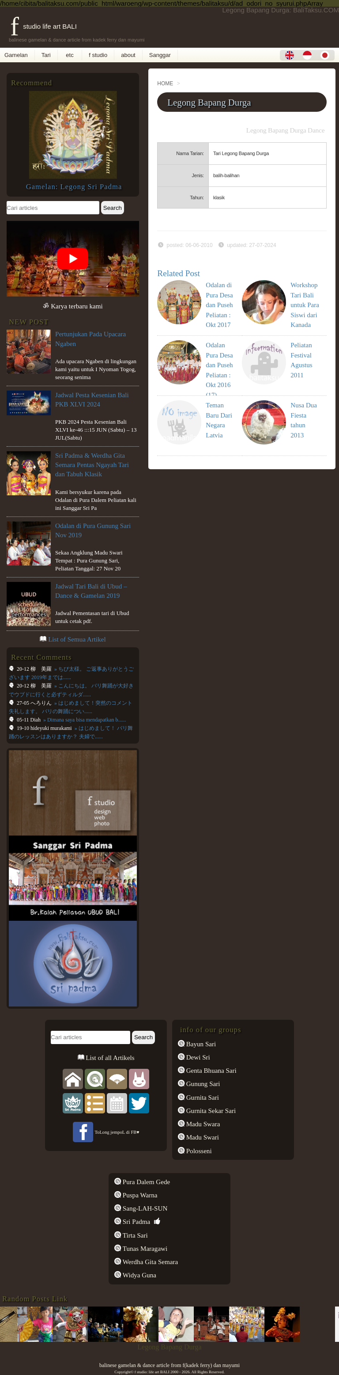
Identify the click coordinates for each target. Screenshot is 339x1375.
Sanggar (160, 55)
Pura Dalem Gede (145, 1181)
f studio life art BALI (43, 26)
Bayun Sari (200, 1044)
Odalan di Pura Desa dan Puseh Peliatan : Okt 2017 (219, 304)
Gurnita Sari (202, 1097)
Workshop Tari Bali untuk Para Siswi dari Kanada (304, 304)
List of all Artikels (109, 1057)
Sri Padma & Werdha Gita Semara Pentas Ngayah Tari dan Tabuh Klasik (92, 465)
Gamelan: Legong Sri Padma (74, 186)
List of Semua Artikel (77, 639)
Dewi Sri (197, 1057)
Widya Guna (138, 1275)
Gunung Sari (202, 1083)
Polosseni (198, 1151)
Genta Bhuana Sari (211, 1070)
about (128, 55)
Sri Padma (135, 1221)
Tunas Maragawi (144, 1248)
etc (69, 55)
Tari (46, 55)
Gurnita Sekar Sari (210, 1110)
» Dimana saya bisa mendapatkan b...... (84, 720)
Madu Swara (202, 1124)
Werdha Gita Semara (149, 1261)
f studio (98, 55)
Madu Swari (202, 1137)
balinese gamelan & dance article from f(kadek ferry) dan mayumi (169, 1365)
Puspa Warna (139, 1195)
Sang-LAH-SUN (144, 1208)
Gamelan (16, 55)
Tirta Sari (134, 1235)
